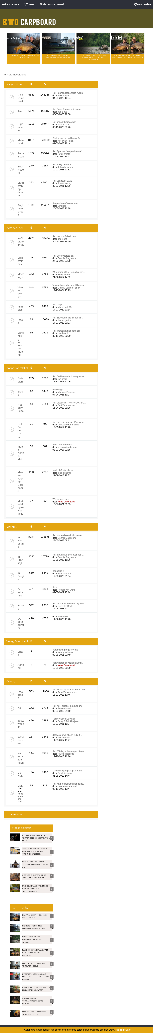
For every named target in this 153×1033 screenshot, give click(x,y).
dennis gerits (64, 320)
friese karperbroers (62, 444)
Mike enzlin (63, 616)
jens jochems (64, 473)
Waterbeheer (21, 740)
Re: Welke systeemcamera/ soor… (70, 689)
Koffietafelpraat (21, 243)
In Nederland (21, 542)
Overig (10, 681)
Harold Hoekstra (66, 754)
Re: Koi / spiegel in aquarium (67, 706)
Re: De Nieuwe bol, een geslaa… (69, 376)
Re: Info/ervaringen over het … (68, 555)
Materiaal (21, 142)
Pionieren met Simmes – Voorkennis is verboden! (58, 56)
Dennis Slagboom (67, 258)
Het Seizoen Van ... (20, 430)
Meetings (21, 276)
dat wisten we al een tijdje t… (67, 735)
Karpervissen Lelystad (64, 719)
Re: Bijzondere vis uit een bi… (68, 317)
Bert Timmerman (66, 405)
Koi (20, 707)
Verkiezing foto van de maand (21, 343)
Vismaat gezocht (21, 292)
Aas (20, 111)
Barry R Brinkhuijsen (68, 721)
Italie (55, 587)
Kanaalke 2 (58, 571)
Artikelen (20, 380)
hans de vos (64, 737)
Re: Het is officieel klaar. (65, 236)
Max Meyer (63, 95)
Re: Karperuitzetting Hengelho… (69, 784)
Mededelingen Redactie (21, 507)
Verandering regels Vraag (65, 649)
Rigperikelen (21, 127)
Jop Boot (62, 112)
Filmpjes (20, 308)
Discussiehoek (21, 98)
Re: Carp (57, 304)
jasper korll (63, 124)
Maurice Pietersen (67, 392)
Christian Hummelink (68, 424)
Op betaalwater (21, 623)
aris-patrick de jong (67, 447)
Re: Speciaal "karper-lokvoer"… (69, 151)
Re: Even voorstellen (63, 256)
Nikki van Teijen (66, 141)
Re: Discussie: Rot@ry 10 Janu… (70, 402)
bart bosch (63, 333)
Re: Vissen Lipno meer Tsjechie (68, 603)
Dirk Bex (62, 206)
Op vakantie (20, 592)
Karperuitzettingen (21, 758)
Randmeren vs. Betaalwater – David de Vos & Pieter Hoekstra (127, 56)
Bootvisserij (21, 169)
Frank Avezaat (65, 773)
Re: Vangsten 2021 (62, 181)
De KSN (20, 774)
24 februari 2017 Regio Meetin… (69, 272)
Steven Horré (64, 708)
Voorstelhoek (20, 261)
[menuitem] (142, 4)
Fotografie (20, 694)
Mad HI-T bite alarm (63, 470)
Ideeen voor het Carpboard (21, 482)
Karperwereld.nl (17, 368)
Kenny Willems (65, 652)
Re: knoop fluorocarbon (64, 122)
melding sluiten (123, 1030)
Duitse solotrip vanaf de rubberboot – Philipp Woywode (93, 57)
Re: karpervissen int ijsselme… (68, 535)
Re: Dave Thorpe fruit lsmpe (67, 109)
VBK (20, 785)
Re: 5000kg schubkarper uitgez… (69, 751)
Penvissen (21, 155)
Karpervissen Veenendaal (65, 203)
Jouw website (21, 724)
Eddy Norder (64, 274)
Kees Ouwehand (66, 501)
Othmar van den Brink (69, 288)
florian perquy (65, 183)
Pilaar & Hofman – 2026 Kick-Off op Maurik (23, 56)
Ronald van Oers (66, 590)
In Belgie (21, 576)
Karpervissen (15, 84)
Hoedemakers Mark (20, 798)
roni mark (62, 379)
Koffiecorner (14, 228)
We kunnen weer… (62, 499)
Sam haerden (64, 573)
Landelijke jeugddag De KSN (67, 770)
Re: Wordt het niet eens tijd (66, 331)
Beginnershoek (21, 210)
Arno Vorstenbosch (67, 692)
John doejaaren (65, 167)
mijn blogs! (58, 389)
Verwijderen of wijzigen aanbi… (68, 663)
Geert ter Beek (65, 606)
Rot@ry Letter (21, 409)
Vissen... (11, 527)
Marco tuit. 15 (65, 307)
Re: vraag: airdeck (62, 164)
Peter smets (64, 154)
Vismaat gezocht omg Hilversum (69, 285)
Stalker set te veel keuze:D (66, 138)
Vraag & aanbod (17, 641)
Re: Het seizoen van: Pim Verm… (69, 422)
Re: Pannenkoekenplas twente (68, 93)
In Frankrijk (20, 559)
